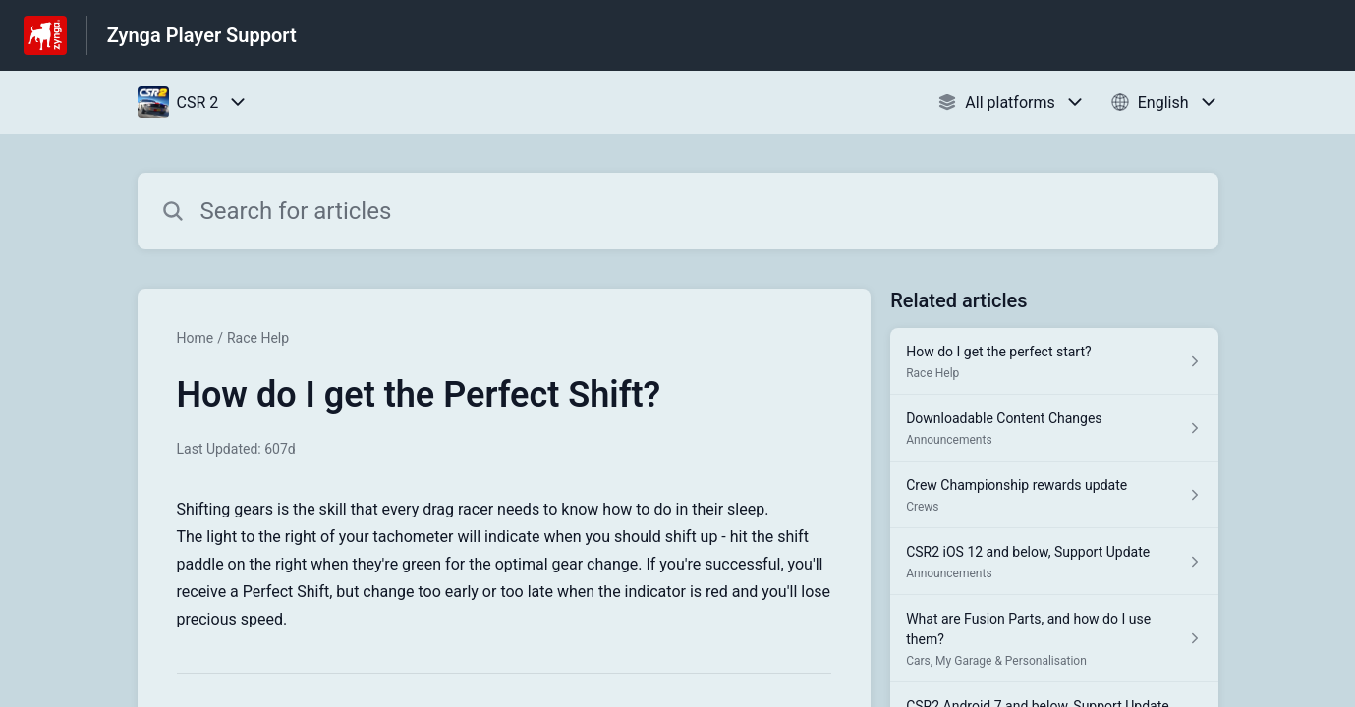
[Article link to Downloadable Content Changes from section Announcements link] (1053, 428)
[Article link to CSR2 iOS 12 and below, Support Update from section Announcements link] (1053, 561)
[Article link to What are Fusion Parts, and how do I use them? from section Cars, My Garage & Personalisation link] (1053, 638)
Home (195, 338)
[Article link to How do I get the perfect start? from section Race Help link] (1053, 361)
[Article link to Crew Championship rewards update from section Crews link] (1053, 495)
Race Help (258, 338)
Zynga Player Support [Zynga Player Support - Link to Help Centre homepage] (202, 35)
